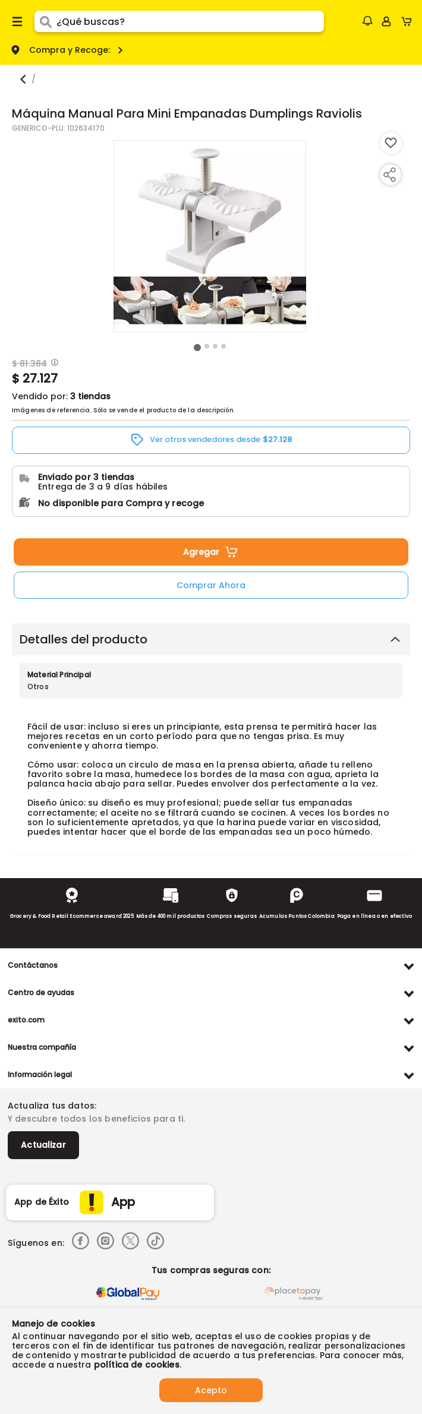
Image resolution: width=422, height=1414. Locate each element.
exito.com (26, 1020)
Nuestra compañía (42, 1047)
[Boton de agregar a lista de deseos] (391, 143)
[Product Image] (210, 236)
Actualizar (43, 1145)
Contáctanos (33, 965)
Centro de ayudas (41, 992)
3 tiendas (90, 396)
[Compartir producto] (389, 174)
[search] (190, 21)
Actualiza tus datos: (52, 1105)
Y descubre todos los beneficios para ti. (96, 1118)
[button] (367, 21)
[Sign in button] (386, 21)
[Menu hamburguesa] (17, 21)
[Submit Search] (45, 21)
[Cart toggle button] (409, 21)
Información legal (40, 1074)
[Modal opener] (53, 363)
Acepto (211, 1390)
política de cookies (136, 1365)
